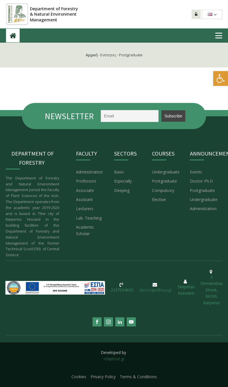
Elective (159, 199)
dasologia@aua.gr (155, 290)
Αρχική (92, 54)
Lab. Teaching (89, 218)
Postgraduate (164, 181)
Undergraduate (166, 172)
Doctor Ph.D (201, 181)
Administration (89, 172)
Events (196, 172)
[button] (220, 78)
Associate (85, 190)
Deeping (122, 190)
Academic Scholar (85, 230)
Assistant (84, 199)
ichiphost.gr (114, 358)
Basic (119, 172)
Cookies (78, 376)
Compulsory (163, 190)
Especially (123, 181)
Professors (86, 181)
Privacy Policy (103, 376)
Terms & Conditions (138, 376)
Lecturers (84, 208)
